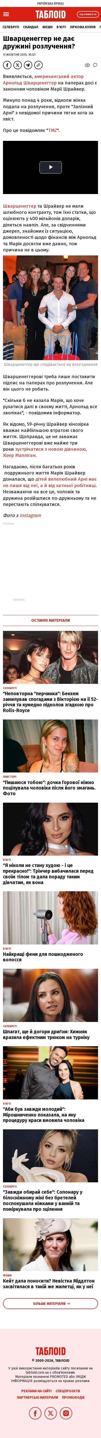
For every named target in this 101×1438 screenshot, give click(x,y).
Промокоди (73, 1397)
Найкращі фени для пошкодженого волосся (43, 957)
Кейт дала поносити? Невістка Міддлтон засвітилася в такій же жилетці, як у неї (49, 1283)
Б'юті (61, 27)
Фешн (47, 27)
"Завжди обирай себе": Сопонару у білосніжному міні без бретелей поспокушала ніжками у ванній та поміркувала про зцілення (42, 1200)
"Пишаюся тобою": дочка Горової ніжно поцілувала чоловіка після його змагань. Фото (49, 788)
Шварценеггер (19, 206)
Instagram (31, 515)
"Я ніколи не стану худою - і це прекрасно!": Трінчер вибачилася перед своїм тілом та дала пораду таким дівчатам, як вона (48, 874)
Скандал (30, 27)
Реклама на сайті (36, 1391)
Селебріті (10, 27)
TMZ (52, 130)
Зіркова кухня (83, 27)
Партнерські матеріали (37, 1397)
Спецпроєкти (68, 1391)
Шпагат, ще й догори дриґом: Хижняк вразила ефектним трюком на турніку (46, 1034)
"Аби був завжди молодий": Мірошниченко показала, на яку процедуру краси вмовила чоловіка (43, 1114)
